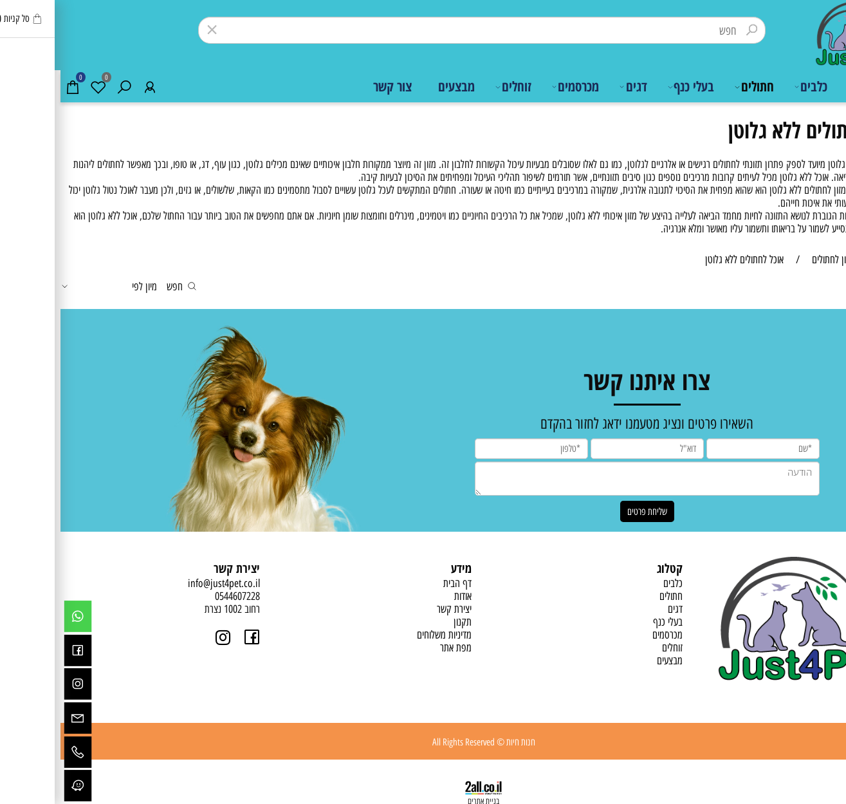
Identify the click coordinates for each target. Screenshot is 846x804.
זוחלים (452, 87)
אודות (402, 596)
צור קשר (332, 86)
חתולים (693, 87)
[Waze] (18, 785)
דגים (573, 87)
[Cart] (12, 87)
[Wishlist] (38, 87)
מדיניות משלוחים (383, 634)
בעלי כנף (630, 87)
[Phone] (18, 752)
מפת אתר (395, 647)
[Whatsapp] (18, 617)
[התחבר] (90, 87)
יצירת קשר (393, 609)
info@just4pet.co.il (163, 583)
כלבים (750, 87)
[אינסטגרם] (18, 684)
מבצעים (396, 86)
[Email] (18, 718)
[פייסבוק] (18, 650)
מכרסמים (515, 87)
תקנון (402, 621)
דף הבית (812, 86)
